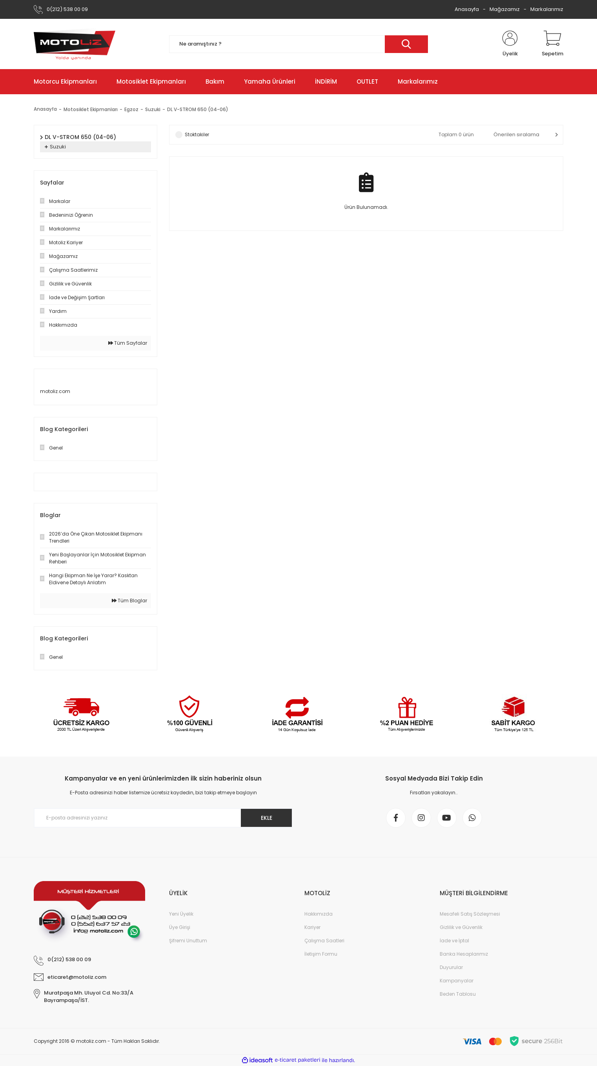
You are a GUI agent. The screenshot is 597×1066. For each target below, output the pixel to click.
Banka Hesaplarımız (464, 954)
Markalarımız (546, 9)
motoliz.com (55, 391)
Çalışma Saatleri (324, 940)
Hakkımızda (318, 914)
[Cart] (552, 44)
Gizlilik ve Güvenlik (461, 927)
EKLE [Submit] (266, 818)
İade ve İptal (454, 940)
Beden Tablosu (458, 994)
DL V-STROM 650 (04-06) (197, 109)
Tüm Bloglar (129, 600)
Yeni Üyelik (181, 914)
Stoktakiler (197, 134)
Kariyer (312, 927)
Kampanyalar (456, 980)
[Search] (298, 44)
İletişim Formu (320, 954)
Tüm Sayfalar (127, 343)
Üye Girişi (179, 927)
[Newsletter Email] (163, 818)
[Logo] (74, 44)
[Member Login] (510, 44)
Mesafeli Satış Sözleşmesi (470, 914)
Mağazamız (505, 9)
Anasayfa (467, 9)
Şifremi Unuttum (188, 940)
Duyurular (451, 967)
